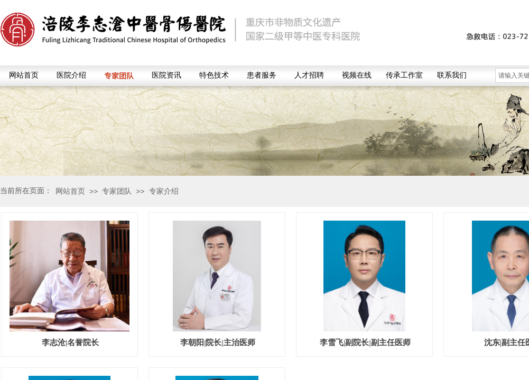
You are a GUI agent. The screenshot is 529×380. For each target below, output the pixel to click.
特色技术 (214, 75)
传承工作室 (404, 75)
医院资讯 (166, 75)
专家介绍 (164, 191)
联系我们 (452, 75)
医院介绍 (71, 75)
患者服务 (261, 75)
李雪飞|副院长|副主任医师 (365, 342)
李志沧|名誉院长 (70, 342)
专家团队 (119, 75)
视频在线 (357, 75)
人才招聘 (309, 75)
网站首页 (24, 75)
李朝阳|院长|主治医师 (217, 342)
